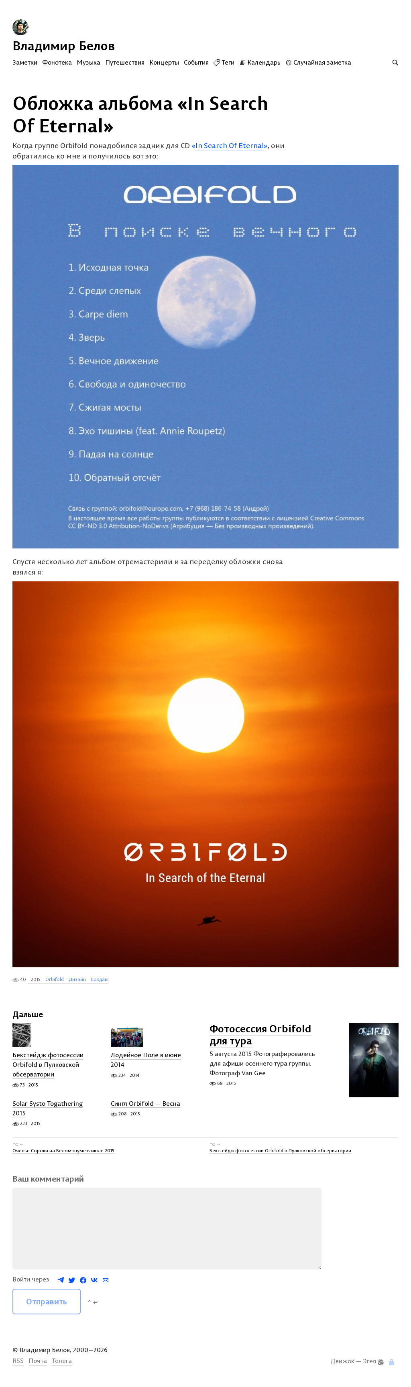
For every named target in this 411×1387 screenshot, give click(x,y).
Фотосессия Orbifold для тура (260, 1038)
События (196, 62)
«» (229, 149)
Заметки (24, 62)
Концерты (164, 62)
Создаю (100, 983)
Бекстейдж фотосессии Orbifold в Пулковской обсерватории (47, 1068)
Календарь (260, 62)
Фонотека (57, 62)
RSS (18, 1364)
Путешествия (124, 62)
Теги (224, 62)
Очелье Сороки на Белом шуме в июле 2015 (63, 1154)
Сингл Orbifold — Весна (145, 1107)
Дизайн (77, 983)
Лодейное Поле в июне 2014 (146, 1063)
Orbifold (54, 983)
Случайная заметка (318, 62)
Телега (62, 1364)
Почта (37, 1364)
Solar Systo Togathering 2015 (47, 1112)
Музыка (88, 62)
